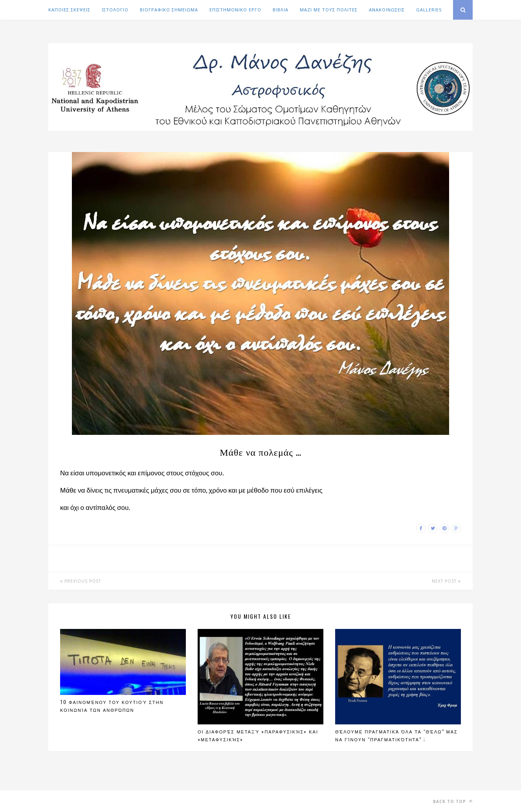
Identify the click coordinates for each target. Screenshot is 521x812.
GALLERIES (429, 10)
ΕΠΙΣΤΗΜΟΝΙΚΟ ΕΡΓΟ (235, 10)
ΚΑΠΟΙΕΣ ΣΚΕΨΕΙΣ (69, 10)
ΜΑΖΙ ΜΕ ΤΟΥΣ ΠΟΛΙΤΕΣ (329, 10)
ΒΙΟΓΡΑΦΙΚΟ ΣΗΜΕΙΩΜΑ (169, 10)
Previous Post (80, 581)
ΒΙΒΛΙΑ (280, 10)
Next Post (446, 581)
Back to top (453, 801)
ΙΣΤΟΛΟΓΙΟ (115, 10)
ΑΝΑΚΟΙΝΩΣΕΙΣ (387, 10)
